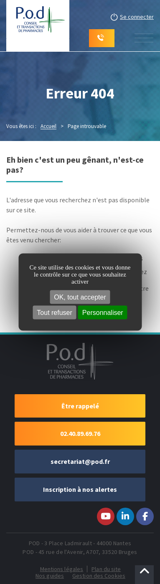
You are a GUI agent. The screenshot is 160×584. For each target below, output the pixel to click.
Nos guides (50, 575)
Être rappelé (80, 406)
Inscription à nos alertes (80, 489)
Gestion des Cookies (98, 575)
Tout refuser (54, 312)
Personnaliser (102, 312)
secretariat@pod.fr (80, 461)
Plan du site (106, 569)
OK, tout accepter (80, 296)
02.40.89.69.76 (80, 433)
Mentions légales (62, 569)
